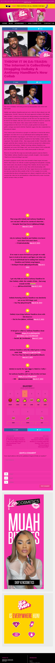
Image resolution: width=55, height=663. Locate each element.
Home (4, 23)
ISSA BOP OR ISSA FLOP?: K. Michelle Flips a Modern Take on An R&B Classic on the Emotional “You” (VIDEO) (15, 441)
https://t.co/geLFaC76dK (31, 352)
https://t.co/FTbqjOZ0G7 (27, 376)
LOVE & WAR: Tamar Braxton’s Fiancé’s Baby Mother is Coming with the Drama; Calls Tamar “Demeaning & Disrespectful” (39, 442)
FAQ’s (31, 661)
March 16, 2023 (37, 303)
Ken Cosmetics (34, 23)
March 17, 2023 (27, 227)
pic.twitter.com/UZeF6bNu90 (27, 336)
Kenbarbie (20, 23)
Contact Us (49, 23)
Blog (11, 23)
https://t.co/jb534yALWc (31, 333)
